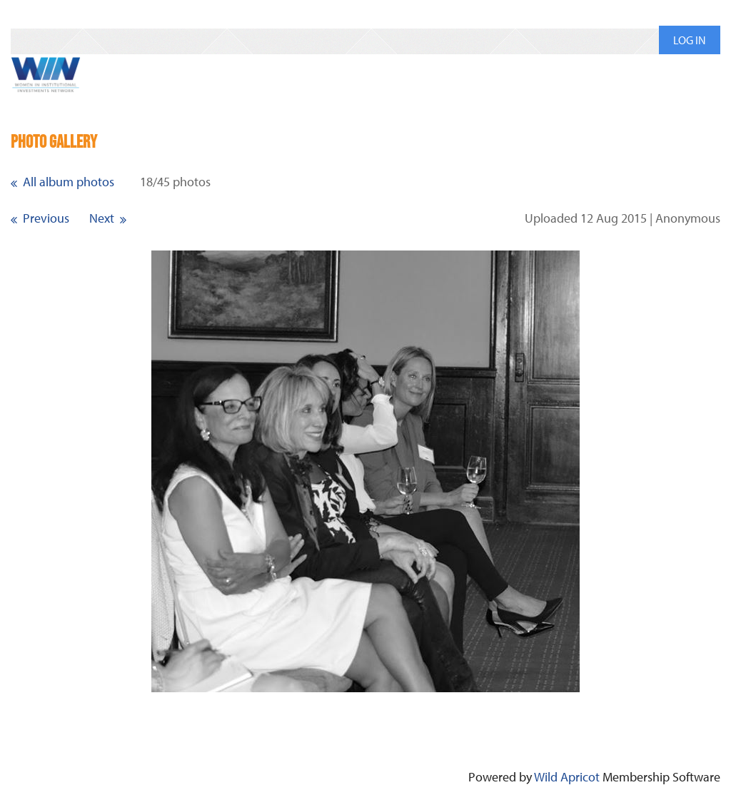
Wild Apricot (567, 777)
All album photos (68, 181)
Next (101, 218)
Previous (46, 218)
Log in (689, 40)
